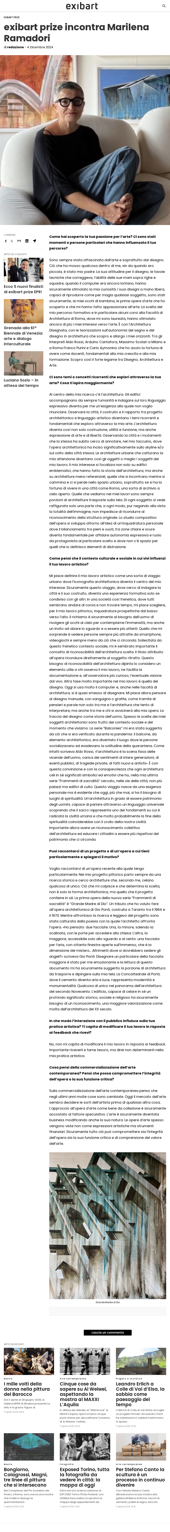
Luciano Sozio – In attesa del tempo (22, 369)
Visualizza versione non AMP (97, 1521)
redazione (15, 47)
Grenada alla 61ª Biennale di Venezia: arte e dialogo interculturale (23, 328)
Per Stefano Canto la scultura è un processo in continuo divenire (140, 1467)
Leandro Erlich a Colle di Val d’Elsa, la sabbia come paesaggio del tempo (138, 1391)
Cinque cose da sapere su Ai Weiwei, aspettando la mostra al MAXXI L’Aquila (85, 1388)
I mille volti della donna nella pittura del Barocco (27, 1386)
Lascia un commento (108, 1333)
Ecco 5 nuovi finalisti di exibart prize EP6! (20, 287)
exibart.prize (12, 17)
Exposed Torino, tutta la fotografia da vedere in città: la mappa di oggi (82, 1467)
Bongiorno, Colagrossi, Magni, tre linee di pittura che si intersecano (27, 1467)
